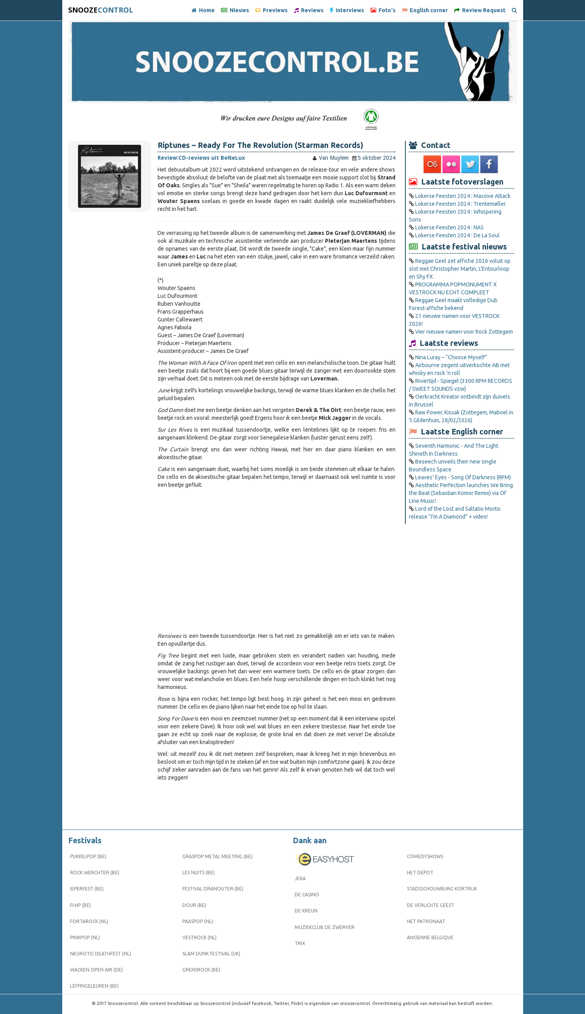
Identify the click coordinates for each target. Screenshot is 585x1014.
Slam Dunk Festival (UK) (211, 953)
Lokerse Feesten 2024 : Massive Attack (463, 196)
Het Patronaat (426, 921)
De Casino (307, 894)
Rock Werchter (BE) (94, 872)
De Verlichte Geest (430, 905)
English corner (425, 10)
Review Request (479, 10)
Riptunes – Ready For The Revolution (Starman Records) (260, 145)
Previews (271, 10)
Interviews (347, 10)
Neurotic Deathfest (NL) (100, 953)
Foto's (383, 10)
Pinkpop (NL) (85, 937)
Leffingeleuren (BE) (94, 985)
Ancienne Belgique (430, 937)
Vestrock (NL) (199, 937)
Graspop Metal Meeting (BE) (217, 856)
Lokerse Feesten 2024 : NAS (449, 227)
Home (203, 10)
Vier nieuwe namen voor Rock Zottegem (464, 332)
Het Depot (420, 872)
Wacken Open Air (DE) (96, 969)
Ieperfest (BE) (87, 888)
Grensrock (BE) (201, 969)
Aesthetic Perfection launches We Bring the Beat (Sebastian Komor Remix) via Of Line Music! (461, 493)
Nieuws (235, 10)
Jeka (300, 878)
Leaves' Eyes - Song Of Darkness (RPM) (463, 477)
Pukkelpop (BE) (88, 856)
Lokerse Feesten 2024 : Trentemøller (460, 204)
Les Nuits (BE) (198, 872)
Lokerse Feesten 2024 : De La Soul (457, 235)
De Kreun (306, 910)
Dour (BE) (194, 905)
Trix (300, 943)
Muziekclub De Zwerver (325, 927)
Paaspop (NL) (197, 921)
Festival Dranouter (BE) (212, 888)
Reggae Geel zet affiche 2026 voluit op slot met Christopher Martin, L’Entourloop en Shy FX (460, 269)
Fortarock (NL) (89, 921)
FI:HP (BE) (80, 905)
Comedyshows (425, 856)
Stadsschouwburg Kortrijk (442, 888)
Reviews (308, 10)
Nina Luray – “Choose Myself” (451, 357)
